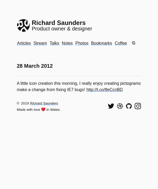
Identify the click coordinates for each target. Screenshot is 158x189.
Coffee (121, 43)
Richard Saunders (44, 103)
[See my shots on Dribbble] (120, 106)
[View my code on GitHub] (128, 106)
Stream (40, 43)
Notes (67, 43)
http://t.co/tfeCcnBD (104, 89)
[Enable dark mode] (133, 42)
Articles (24, 43)
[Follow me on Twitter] (111, 106)
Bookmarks (101, 43)
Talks (54, 43)
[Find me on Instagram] (137, 106)
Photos (81, 43)
